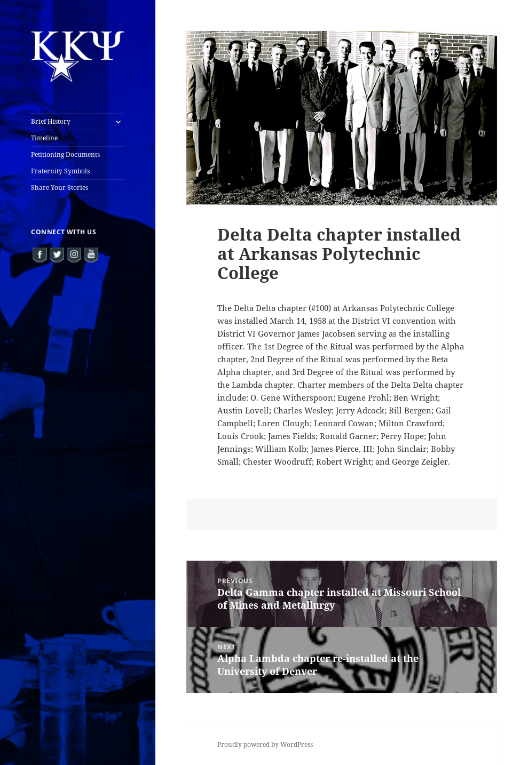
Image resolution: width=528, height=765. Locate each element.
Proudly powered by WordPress (265, 744)
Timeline (44, 137)
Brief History (50, 121)
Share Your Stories (59, 187)
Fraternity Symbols (60, 171)
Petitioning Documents (65, 154)
